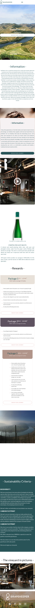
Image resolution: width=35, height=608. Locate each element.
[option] (17, 576)
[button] (1, 576)
